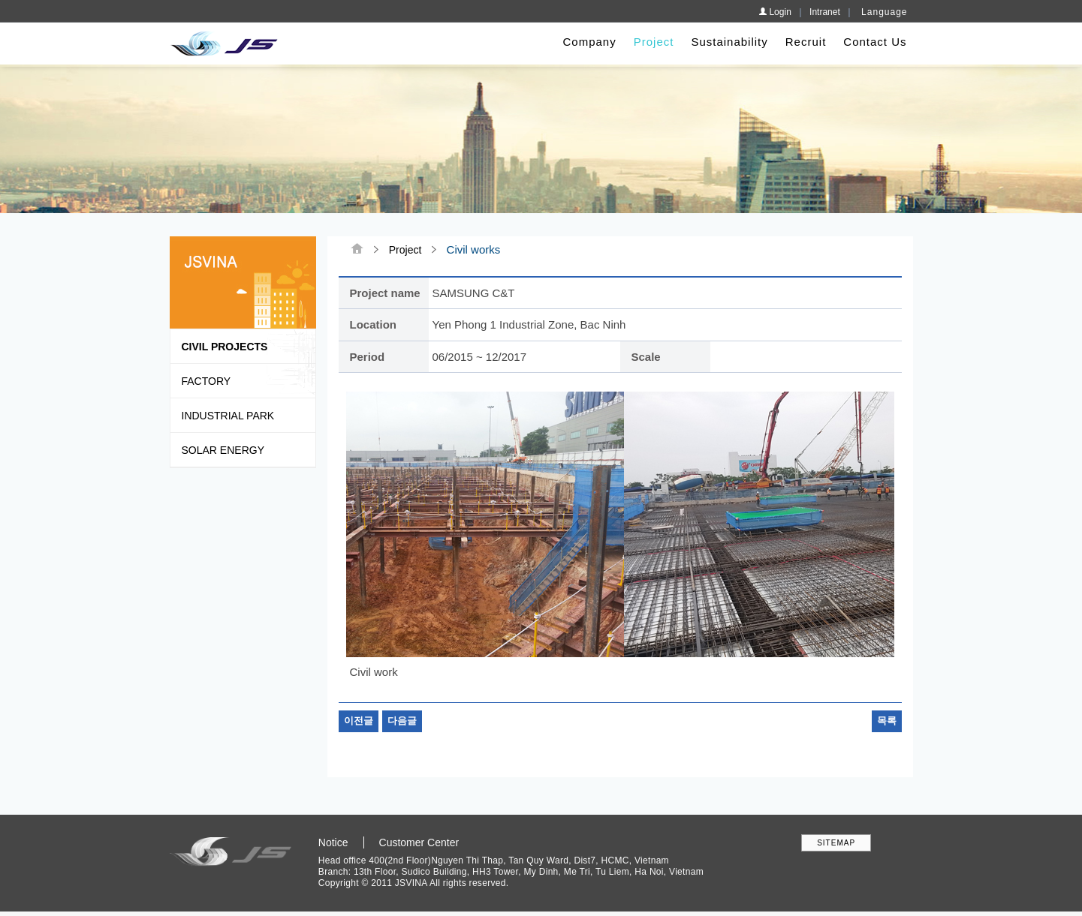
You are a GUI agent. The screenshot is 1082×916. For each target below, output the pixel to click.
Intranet (824, 12)
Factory (206, 381)
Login (775, 12)
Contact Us (874, 41)
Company (589, 41)
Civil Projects (225, 347)
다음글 (402, 722)
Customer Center (419, 843)
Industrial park (228, 416)
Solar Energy (223, 450)
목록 (887, 722)
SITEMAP (836, 843)
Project (654, 41)
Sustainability (729, 41)
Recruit (806, 41)
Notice (333, 843)
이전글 (358, 722)
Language (884, 12)
